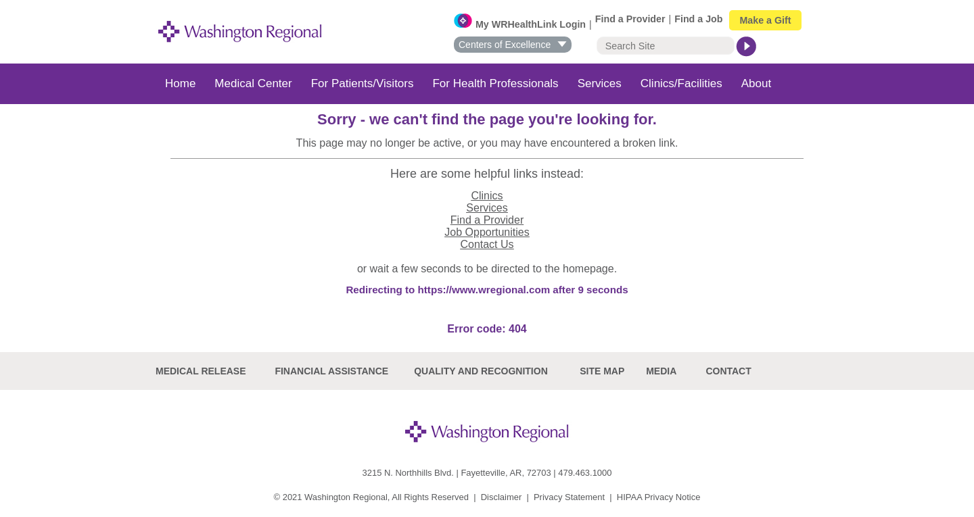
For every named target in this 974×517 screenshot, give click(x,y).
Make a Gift (765, 20)
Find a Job (698, 19)
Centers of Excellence (513, 44)
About (756, 83)
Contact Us (486, 244)
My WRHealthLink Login (531, 24)
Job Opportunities (486, 232)
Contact (728, 371)
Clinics (487, 195)
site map (602, 371)
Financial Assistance (331, 371)
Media (661, 371)
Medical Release (201, 371)
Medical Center (253, 83)
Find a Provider (630, 19)
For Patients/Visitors (362, 83)
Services (600, 83)
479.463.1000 (584, 473)
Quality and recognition (481, 371)
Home (180, 83)
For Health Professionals (495, 83)
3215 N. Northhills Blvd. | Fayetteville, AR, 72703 (457, 473)
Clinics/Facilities (681, 83)
